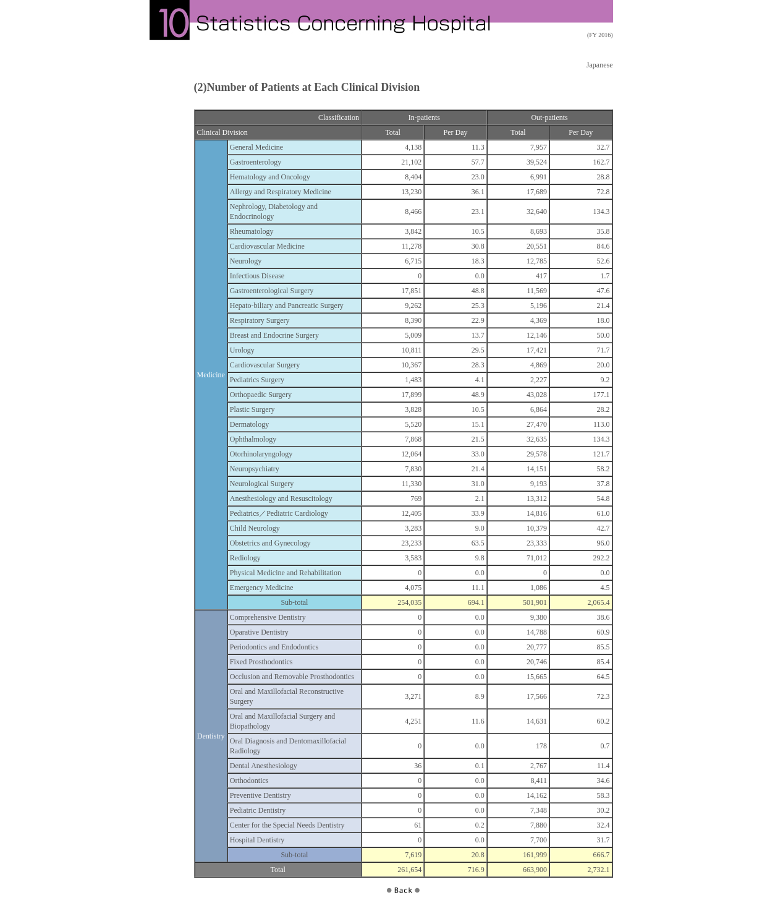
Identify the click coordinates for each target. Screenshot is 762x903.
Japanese (599, 65)
